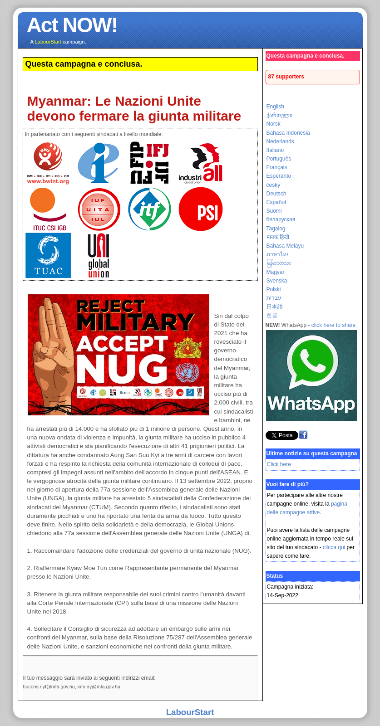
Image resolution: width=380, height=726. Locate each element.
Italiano (275, 150)
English (275, 106)
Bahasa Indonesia (288, 133)
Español (276, 202)
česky (273, 185)
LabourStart (190, 712)
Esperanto (278, 176)
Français (276, 167)
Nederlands (280, 141)
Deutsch (276, 193)
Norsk (273, 124)
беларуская (281, 219)
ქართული (279, 115)
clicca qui (334, 547)
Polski (273, 289)
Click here (279, 464)
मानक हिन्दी (277, 237)
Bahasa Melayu (285, 246)
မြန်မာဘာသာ (278, 263)
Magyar (275, 272)
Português (278, 159)
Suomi (274, 211)
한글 (271, 315)
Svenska (276, 281)
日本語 (274, 306)
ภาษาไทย (278, 254)
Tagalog (276, 228)
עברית (273, 298)
